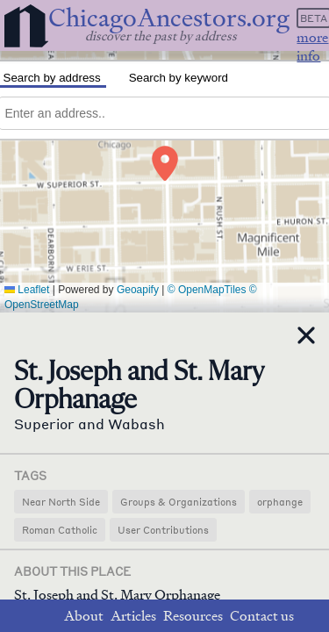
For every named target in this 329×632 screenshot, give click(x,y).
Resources (193, 616)
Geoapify (138, 290)
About (84, 616)
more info (312, 46)
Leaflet (26, 290)
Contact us (262, 616)
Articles (133, 616)
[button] (164, 163)
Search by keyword (178, 77)
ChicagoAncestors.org (169, 18)
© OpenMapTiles (207, 290)
